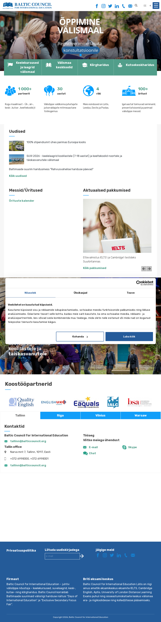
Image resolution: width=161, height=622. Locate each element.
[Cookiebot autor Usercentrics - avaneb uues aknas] (138, 282)
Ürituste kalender (21, 200)
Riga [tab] (60, 415)
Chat (92, 453)
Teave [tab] (131, 292)
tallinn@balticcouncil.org (28, 441)
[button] (12, 41)
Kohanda (80, 336)
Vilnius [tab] (100, 415)
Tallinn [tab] (20, 415)
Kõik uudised (18, 176)
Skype (132, 447)
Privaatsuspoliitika (21, 550)
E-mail (93, 447)
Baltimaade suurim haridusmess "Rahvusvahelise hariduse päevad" (51, 169)
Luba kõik (129, 336)
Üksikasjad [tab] (80, 292)
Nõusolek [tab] (30, 292)
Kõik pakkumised (94, 268)
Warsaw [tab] (141, 415)
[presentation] (70, 571)
